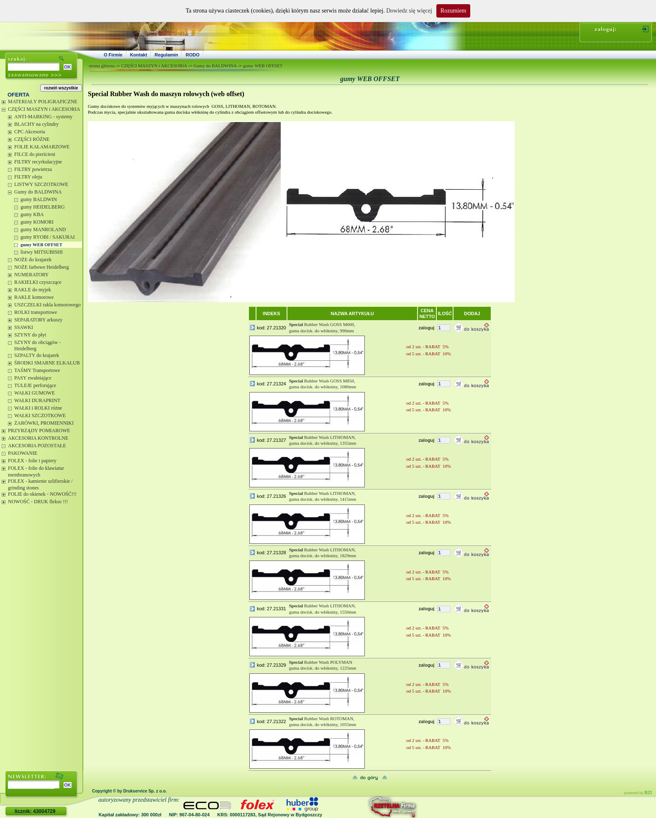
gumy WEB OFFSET (41, 244)
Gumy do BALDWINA (38, 192)
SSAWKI (23, 327)
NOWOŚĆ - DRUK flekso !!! (38, 502)
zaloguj (426, 327)
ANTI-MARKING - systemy (43, 117)
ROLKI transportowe (35, 312)
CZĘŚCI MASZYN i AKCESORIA (44, 109)
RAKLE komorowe (34, 297)
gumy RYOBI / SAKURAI (47, 237)
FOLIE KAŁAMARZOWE (41, 147)
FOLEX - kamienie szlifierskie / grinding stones (40, 484)
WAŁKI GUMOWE (34, 393)
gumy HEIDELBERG (42, 207)
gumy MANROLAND (43, 229)
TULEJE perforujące (35, 385)
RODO (193, 54)
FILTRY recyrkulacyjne (38, 162)
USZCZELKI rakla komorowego (47, 305)
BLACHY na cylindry (36, 124)
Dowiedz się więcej (409, 11)
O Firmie (113, 54)
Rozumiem (453, 11)
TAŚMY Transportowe (37, 370)
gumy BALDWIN (38, 199)
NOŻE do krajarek (32, 259)
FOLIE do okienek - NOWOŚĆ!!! (42, 494)
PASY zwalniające (32, 378)
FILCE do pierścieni (34, 154)
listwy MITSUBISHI (41, 252)
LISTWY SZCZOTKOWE (41, 184)
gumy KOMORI (37, 222)
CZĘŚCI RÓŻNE (31, 139)
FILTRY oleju (28, 177)
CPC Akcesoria (29, 132)
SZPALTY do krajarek (36, 355)
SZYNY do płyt (30, 335)
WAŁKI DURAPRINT (37, 400)
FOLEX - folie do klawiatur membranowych (36, 471)
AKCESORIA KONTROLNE (38, 438)
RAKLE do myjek (32, 290)
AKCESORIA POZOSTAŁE (37, 445)
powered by (638, 793)
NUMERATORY (31, 275)
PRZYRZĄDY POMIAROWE (39, 430)
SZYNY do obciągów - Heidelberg (37, 345)
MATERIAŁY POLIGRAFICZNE (42, 101)
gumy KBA (32, 214)
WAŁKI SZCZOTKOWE (40, 415)
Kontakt (138, 54)
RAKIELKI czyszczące (38, 282)
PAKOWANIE (22, 453)
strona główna (102, 65)
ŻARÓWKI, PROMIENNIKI (44, 423)
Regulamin (166, 54)
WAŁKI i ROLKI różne (38, 408)
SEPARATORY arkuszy (38, 320)
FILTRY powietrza (33, 169)
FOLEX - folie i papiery (32, 461)
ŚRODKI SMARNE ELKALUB (47, 363)
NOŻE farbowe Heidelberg (41, 267)
